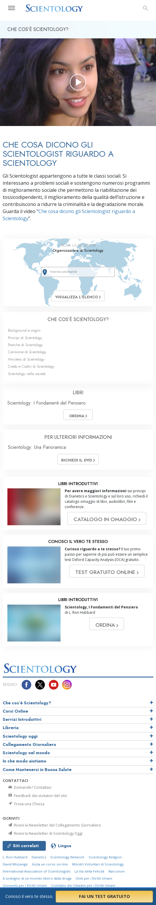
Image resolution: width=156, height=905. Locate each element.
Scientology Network (67, 857)
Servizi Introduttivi (22, 719)
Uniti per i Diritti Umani (94, 878)
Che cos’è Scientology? (27, 703)
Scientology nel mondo (26, 753)
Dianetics (39, 857)
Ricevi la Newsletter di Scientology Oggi (44, 833)
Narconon (116, 871)
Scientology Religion (105, 857)
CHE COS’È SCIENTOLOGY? (78, 319)
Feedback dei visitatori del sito (37, 795)
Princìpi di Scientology (25, 338)
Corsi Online (15, 711)
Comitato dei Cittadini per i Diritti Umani (83, 885)
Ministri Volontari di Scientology (98, 864)
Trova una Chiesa (25, 803)
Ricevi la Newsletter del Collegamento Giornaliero (54, 825)
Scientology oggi (20, 736)
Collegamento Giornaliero (29, 744)
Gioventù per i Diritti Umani (25, 885)
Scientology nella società (27, 374)
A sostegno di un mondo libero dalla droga (37, 878)
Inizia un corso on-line (50, 864)
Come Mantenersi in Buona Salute (37, 770)
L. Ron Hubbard (15, 857)
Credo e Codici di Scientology (31, 366)
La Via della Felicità (89, 871)
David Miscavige (15, 864)
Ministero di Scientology (26, 359)
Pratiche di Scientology (25, 345)
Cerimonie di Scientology (27, 352)
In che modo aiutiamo (24, 761)
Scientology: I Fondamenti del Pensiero (46, 403)
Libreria (11, 728)
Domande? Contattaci (29, 787)
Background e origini (24, 330)
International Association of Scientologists (36, 871)
